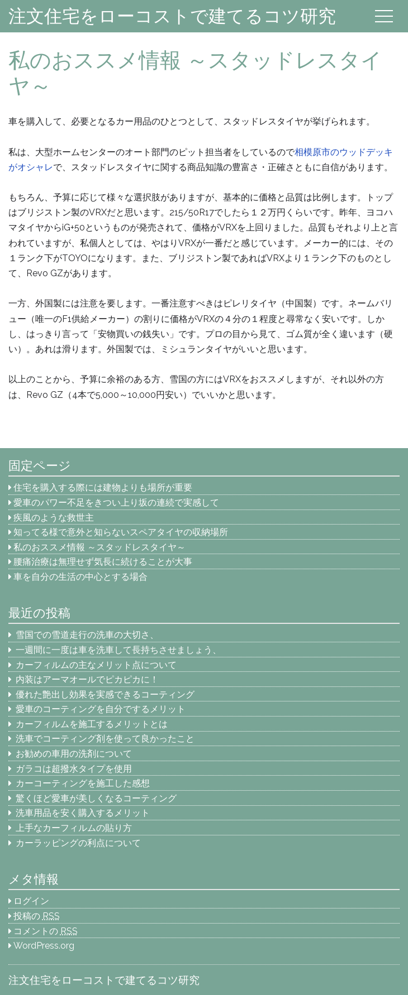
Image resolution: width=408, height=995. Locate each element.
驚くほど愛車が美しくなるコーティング (96, 798)
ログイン (31, 901)
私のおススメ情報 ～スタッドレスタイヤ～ (99, 547)
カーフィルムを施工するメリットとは (92, 724)
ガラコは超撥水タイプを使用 (74, 768)
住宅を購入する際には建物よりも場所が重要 (102, 487)
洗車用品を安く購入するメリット (83, 812)
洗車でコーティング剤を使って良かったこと (105, 738)
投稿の (36, 916)
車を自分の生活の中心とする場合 (80, 576)
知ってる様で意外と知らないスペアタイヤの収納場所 (120, 532)
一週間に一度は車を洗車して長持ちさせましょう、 (123, 650)
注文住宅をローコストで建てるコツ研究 (172, 16)
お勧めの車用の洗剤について (74, 753)
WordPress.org (43, 945)
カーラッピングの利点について (78, 843)
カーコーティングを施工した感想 (83, 783)
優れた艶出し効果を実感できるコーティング (105, 694)
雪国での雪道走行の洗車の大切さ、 (87, 634)
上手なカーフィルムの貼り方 (74, 828)
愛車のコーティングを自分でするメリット (101, 709)
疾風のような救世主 (53, 517)
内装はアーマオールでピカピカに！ (87, 679)
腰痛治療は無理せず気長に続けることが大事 (102, 561)
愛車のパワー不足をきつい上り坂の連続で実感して (116, 502)
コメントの (45, 931)
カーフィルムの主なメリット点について (96, 665)
